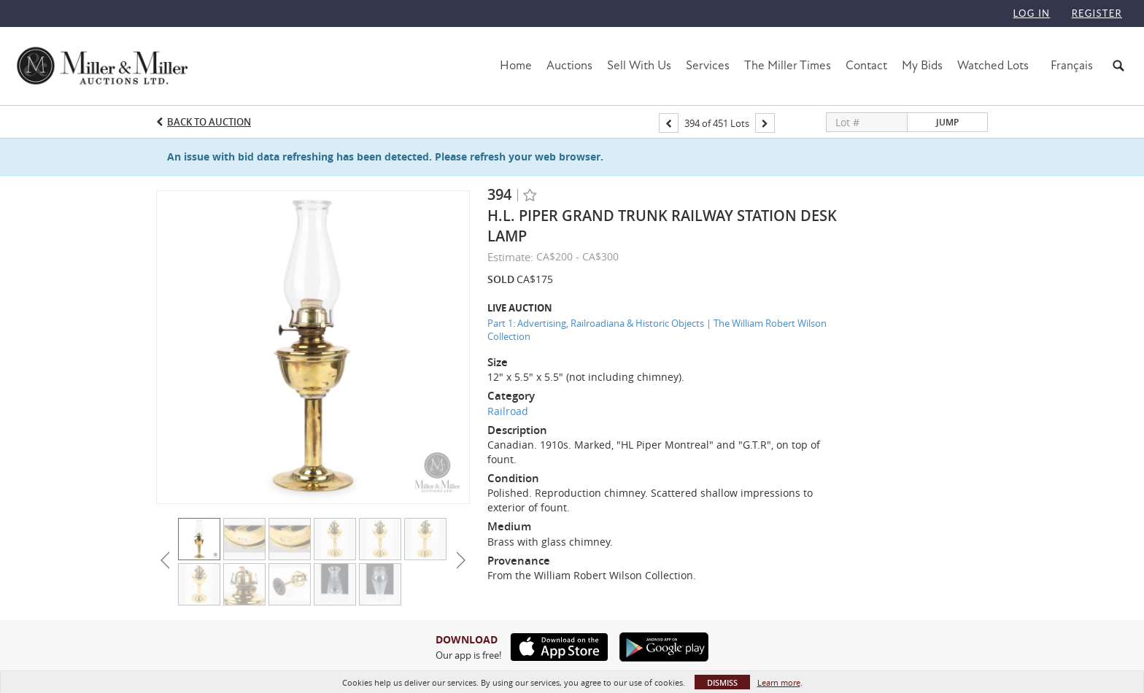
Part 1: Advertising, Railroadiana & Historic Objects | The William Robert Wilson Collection (657, 330)
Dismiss (722, 682)
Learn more (778, 682)
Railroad (507, 411)
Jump (947, 122)
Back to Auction (209, 121)
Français (1072, 65)
